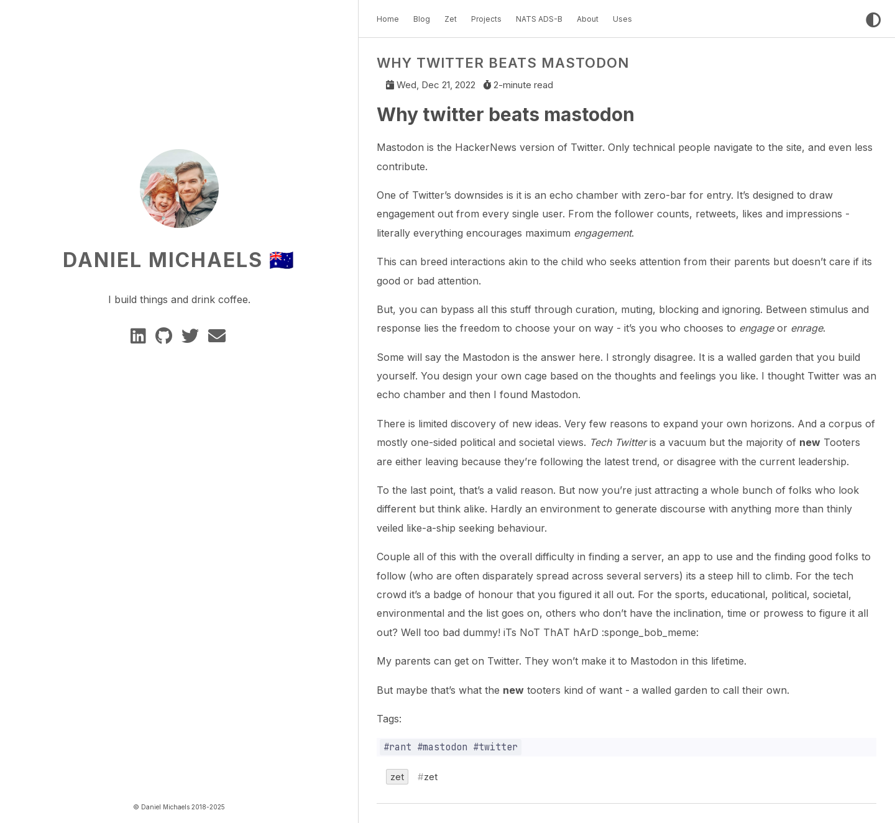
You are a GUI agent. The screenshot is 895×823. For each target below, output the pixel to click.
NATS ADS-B (539, 19)
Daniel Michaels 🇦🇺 (179, 260)
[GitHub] (166, 339)
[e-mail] (217, 339)
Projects (486, 19)
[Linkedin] (140, 339)
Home (388, 19)
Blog (421, 19)
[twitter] (192, 339)
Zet (450, 19)
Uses (622, 19)
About (588, 19)
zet (397, 777)
